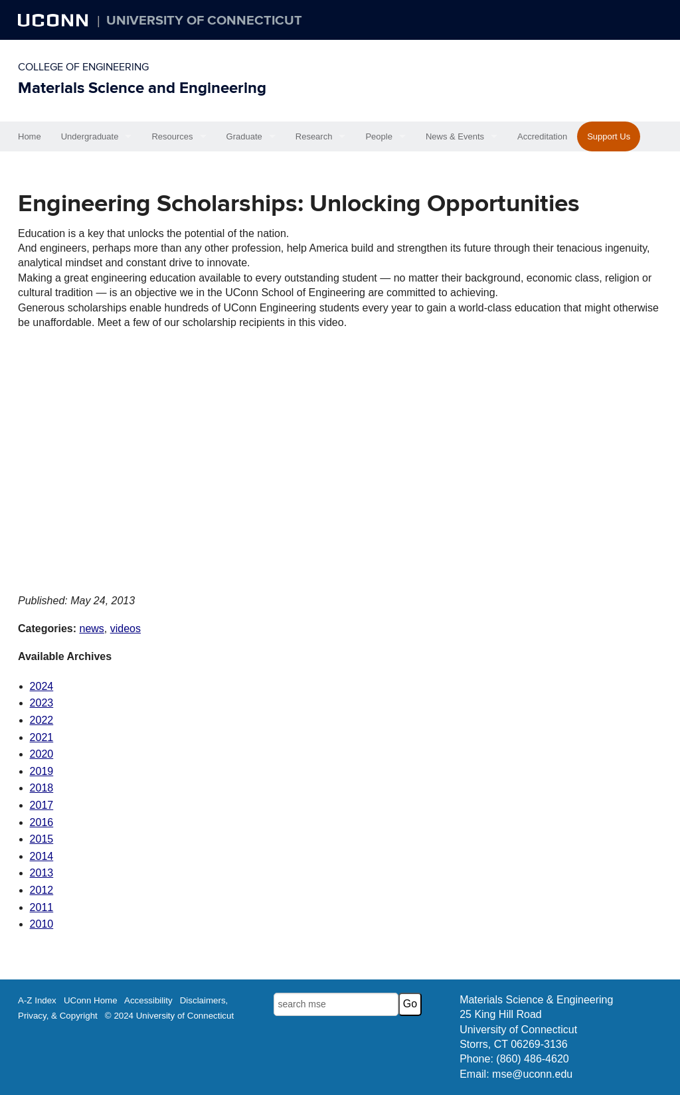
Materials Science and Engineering (142, 88)
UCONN (54, 20)
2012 (42, 890)
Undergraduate (90, 136)
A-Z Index (37, 1000)
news (91, 628)
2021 (42, 737)
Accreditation (542, 136)
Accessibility (148, 1000)
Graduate (244, 136)
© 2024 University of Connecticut (169, 1016)
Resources (172, 136)
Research (314, 136)
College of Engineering (83, 67)
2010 (42, 924)
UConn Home (91, 1000)
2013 (42, 873)
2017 (42, 805)
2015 (42, 839)
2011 (42, 907)
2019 (42, 771)
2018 (42, 788)
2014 (42, 856)
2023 (42, 703)
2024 (42, 686)
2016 (42, 822)
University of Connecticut (204, 21)
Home (29, 136)
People (378, 136)
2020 (42, 754)
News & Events (455, 136)
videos (125, 628)
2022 (42, 720)
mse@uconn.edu (532, 1074)
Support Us (608, 136)
